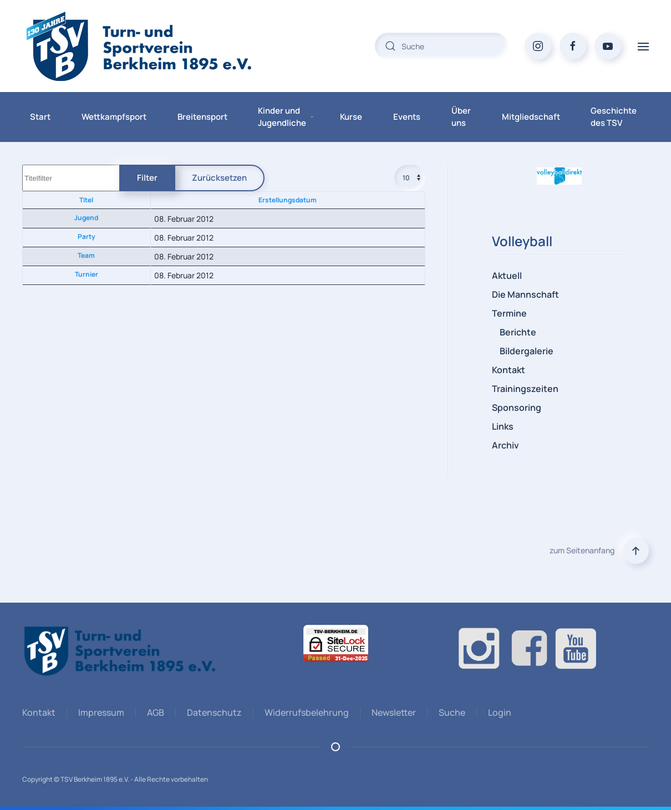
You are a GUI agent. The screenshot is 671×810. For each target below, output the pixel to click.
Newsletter (392, 712)
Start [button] (40, 117)
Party (86, 236)
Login (498, 712)
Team (86, 255)
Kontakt (508, 370)
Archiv (505, 445)
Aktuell (507, 275)
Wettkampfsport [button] (114, 117)
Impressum (100, 712)
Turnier (86, 274)
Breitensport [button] (202, 117)
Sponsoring (516, 407)
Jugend (86, 217)
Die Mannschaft (525, 294)
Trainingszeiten (525, 389)
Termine (509, 313)
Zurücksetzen (219, 178)
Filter (147, 178)
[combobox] (441, 46)
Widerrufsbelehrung (305, 712)
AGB (153, 712)
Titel (86, 200)
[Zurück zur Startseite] (160, 46)
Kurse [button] (351, 117)
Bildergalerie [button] (526, 351)
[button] (643, 45)
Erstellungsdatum (287, 200)
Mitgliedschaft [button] (531, 117)
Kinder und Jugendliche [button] (285, 117)
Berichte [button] (518, 332)
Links (503, 426)
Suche (450, 712)
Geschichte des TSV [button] (614, 117)
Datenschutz (212, 712)
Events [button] (406, 117)
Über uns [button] (461, 117)
